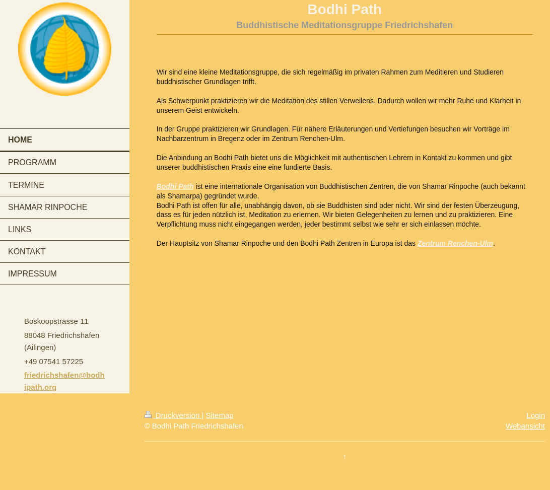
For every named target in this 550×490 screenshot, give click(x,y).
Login (535, 415)
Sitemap (220, 415)
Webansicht (525, 426)
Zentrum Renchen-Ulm (455, 243)
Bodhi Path (175, 186)
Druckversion (173, 415)
